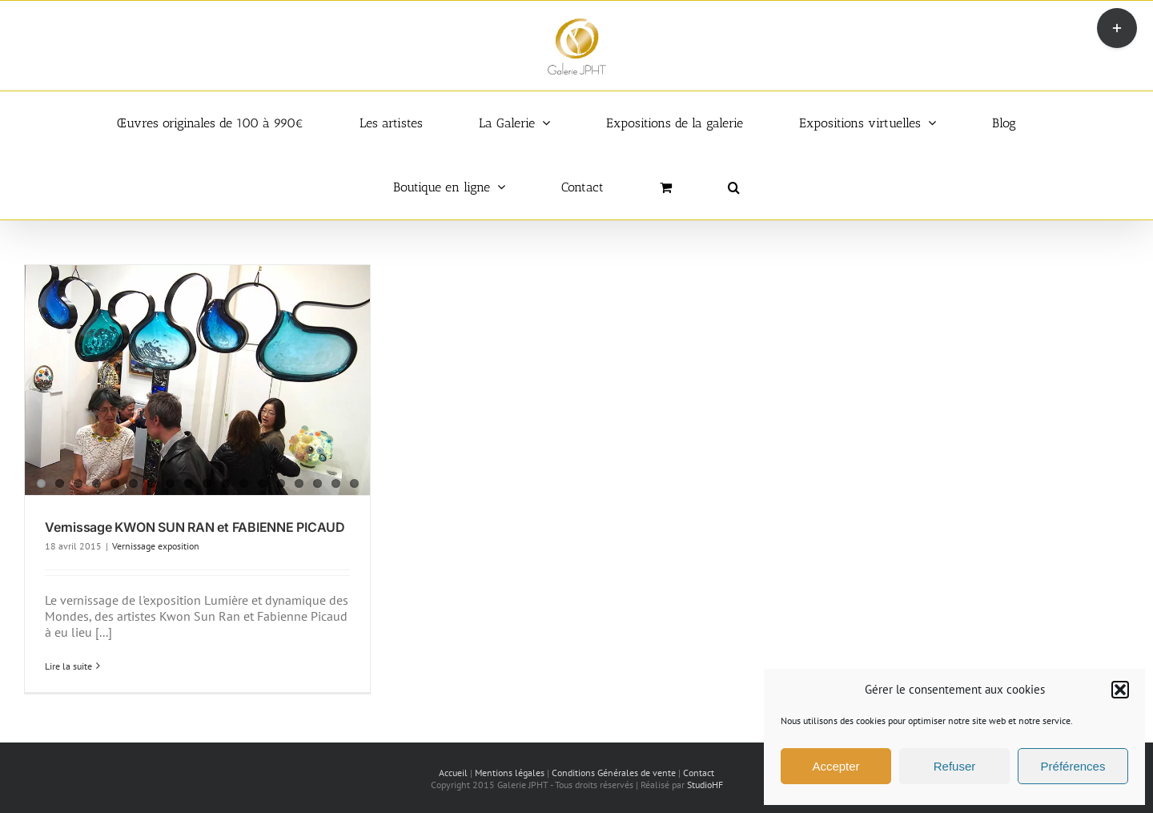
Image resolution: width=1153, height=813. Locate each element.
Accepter (835, 766)
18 (354, 483)
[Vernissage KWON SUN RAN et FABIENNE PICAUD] (197, 380)
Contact (698, 773)
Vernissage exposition (155, 546)
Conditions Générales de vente (614, 773)
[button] (1120, 690)
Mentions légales (509, 773)
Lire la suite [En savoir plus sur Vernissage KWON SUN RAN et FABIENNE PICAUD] (68, 666)
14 (280, 483)
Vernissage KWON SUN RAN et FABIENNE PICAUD (195, 527)
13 (262, 483)
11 (225, 483)
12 (243, 483)
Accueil (453, 773)
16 (317, 483)
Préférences (1073, 766)
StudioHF (705, 785)
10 (207, 483)
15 (299, 483)
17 (335, 483)
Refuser (955, 766)
